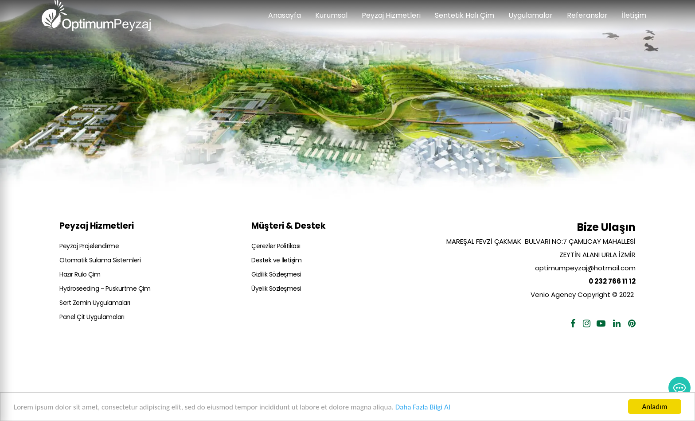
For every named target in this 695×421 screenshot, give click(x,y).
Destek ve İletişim (276, 260)
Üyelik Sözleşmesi (276, 288)
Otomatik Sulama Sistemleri (100, 260)
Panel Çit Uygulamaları (91, 316)
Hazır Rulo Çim (79, 274)
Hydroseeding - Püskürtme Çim (104, 288)
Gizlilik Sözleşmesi (276, 274)
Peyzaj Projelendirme (89, 246)
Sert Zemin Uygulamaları (94, 302)
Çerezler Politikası (276, 246)
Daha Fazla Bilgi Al (422, 407)
